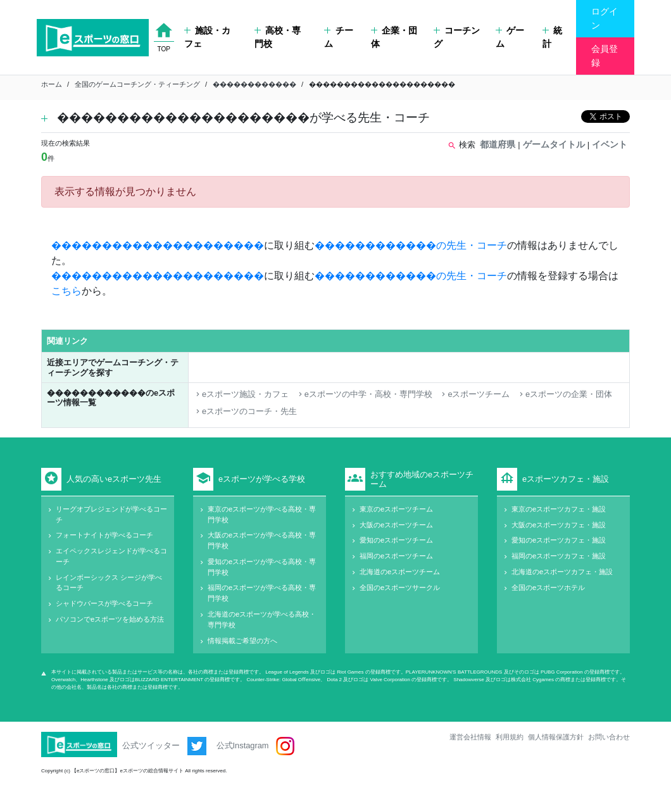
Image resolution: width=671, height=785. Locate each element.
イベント (609, 144)
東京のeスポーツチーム (396, 509)
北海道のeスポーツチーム (400, 571)
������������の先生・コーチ (411, 245)
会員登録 (604, 56)
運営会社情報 (470, 737)
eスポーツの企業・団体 (564, 394)
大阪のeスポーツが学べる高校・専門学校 (262, 540)
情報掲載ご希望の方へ (242, 640)
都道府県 (497, 144)
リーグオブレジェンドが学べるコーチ (111, 514)
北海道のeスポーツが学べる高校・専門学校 (262, 619)
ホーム (51, 84)
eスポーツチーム (474, 394)
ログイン (604, 18)
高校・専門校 (277, 37)
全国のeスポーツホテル (548, 587)
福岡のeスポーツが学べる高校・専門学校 (262, 593)
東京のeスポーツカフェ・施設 (558, 509)
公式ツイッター (164, 746)
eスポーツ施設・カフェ (241, 394)
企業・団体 (394, 37)
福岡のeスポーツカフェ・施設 (558, 556)
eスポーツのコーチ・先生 (245, 411)
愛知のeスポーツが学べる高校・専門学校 (262, 567)
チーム (338, 37)
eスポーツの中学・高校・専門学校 (364, 394)
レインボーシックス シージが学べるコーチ (109, 583)
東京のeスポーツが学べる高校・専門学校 (262, 514)
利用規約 (510, 737)
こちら (66, 291)
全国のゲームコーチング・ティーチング (137, 84)
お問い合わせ (609, 737)
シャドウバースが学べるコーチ (104, 603)
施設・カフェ (207, 37)
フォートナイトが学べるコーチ (104, 535)
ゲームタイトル (554, 144)
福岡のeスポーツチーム (396, 556)
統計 (552, 37)
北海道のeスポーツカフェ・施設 (562, 571)
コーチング (457, 37)
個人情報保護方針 (556, 737)
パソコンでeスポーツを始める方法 (110, 619)
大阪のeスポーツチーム (396, 525)
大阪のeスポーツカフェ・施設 (558, 525)
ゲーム (510, 37)
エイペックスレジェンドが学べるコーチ (111, 556)
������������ (254, 84)
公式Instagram (255, 746)
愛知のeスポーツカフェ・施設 (558, 540)
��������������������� (157, 245)
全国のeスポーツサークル (400, 587)
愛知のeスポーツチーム (396, 540)
